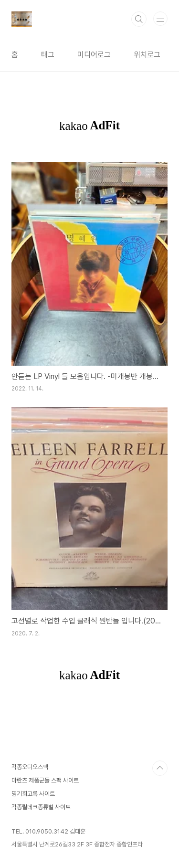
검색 (139, 19)
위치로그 (147, 54)
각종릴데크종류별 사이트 (41, 807)
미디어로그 (94, 54)
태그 (47, 54)
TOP (160, 768)
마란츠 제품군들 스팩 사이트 (45, 780)
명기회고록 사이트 (33, 793)
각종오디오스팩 (29, 767)
